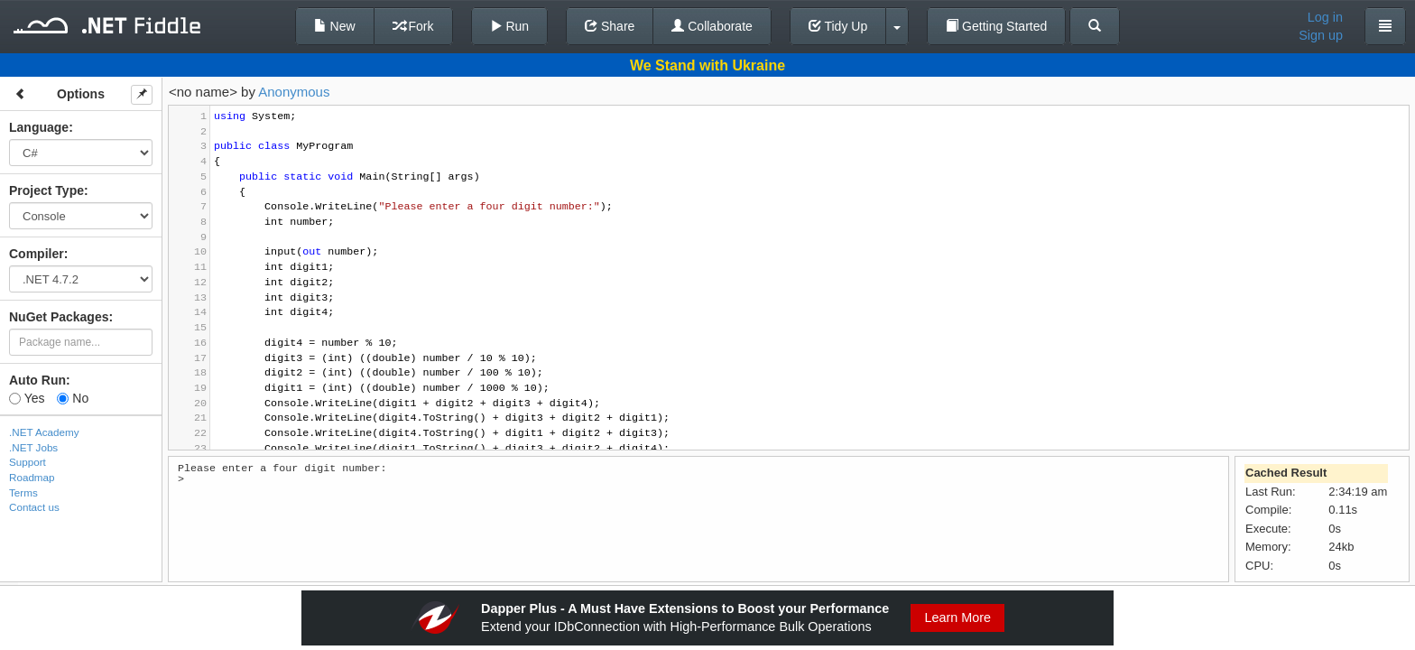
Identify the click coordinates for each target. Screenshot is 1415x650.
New (335, 26)
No (72, 398)
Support (27, 462)
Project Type (46, 190)
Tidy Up (838, 26)
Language (39, 127)
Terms (23, 492)
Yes (26, 398)
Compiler (36, 253)
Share (609, 26)
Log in (1325, 17)
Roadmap (32, 477)
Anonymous (293, 91)
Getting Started (996, 26)
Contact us (34, 507)
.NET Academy (44, 432)
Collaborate (712, 26)
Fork (413, 26)
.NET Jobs (33, 447)
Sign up (1321, 35)
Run (510, 26)
